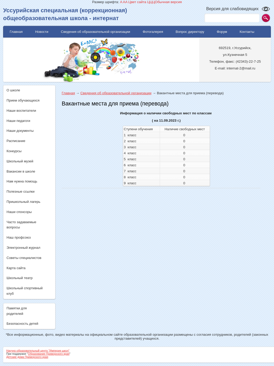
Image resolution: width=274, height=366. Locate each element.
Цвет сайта (137, 2)
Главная (68, 93)
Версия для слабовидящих (232, 9)
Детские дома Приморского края (27, 356)
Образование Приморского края (49, 353)
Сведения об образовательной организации (115, 93)
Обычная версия (168, 2)
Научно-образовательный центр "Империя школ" (38, 350)
